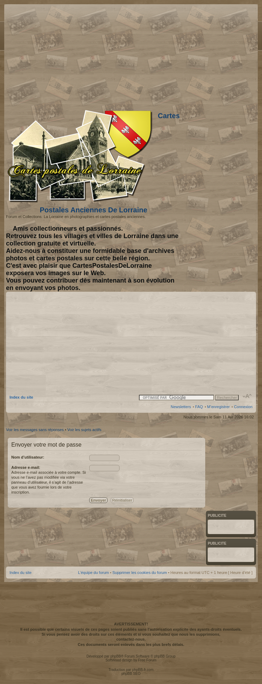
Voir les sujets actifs (84, 430)
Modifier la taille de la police (247, 396)
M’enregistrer (218, 407)
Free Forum (147, 660)
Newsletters (181, 407)
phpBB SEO (131, 674)
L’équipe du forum (93, 572)
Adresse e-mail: (25, 467)
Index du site (21, 397)
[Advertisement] (197, 55)
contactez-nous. (131, 639)
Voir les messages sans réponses (35, 430)
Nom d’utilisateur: (27, 457)
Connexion (243, 407)
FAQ (199, 407)
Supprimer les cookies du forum (139, 572)
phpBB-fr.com (143, 670)
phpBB (115, 656)
